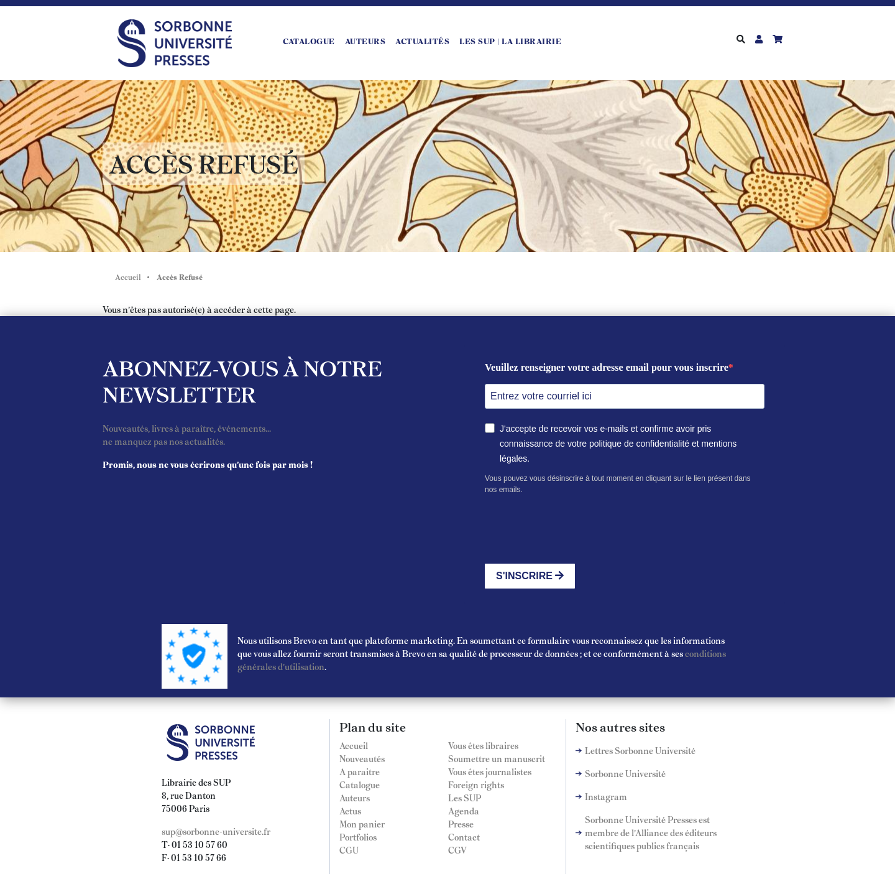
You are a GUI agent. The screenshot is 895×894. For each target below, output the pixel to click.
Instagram (606, 796)
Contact (464, 837)
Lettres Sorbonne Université (640, 750)
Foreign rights (476, 784)
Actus (350, 810)
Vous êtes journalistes (489, 771)
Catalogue (309, 41)
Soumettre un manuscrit (496, 758)
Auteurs (365, 41)
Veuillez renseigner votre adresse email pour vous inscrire (606, 367)
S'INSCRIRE (530, 575)
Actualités (422, 41)
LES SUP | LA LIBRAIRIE (510, 41)
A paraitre (359, 771)
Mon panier (362, 823)
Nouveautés (362, 758)
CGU (349, 850)
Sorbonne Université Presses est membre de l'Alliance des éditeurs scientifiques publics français (651, 832)
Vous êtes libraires (483, 745)
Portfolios (358, 837)
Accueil (128, 277)
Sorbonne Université (625, 773)
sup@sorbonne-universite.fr (216, 831)
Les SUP (464, 797)
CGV (457, 850)
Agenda (463, 810)
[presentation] (579, 529)
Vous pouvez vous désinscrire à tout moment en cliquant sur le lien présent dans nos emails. (618, 484)
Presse (461, 823)
